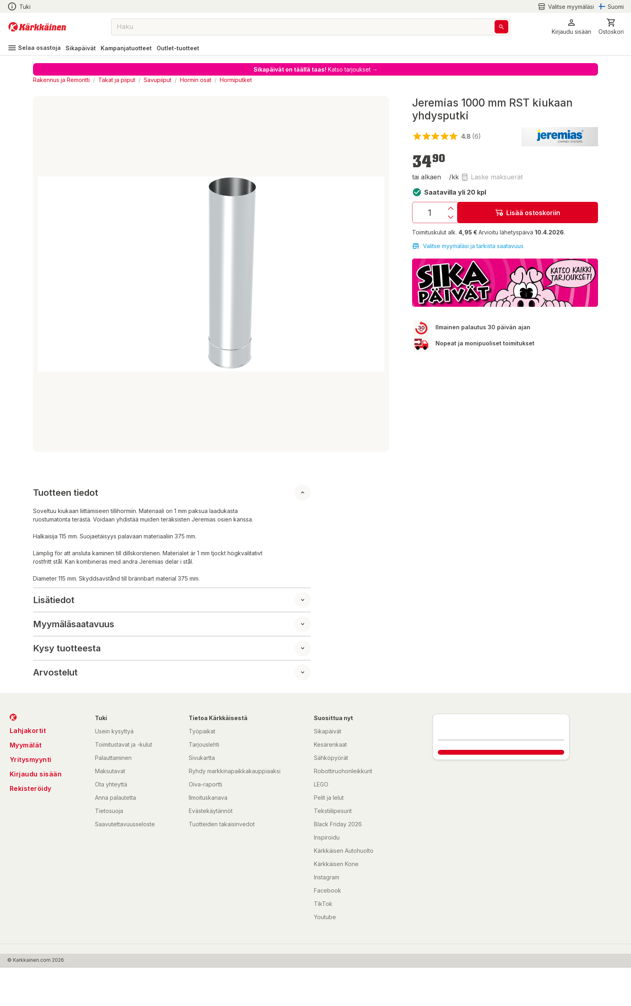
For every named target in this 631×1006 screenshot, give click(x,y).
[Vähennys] (450, 217)
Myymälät (26, 745)
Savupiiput (157, 79)
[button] (571, 26)
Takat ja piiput (116, 79)
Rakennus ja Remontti (61, 79)
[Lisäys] (450, 208)
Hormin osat (195, 79)
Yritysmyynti (31, 760)
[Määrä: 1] (429, 212)
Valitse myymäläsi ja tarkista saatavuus (468, 246)
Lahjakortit (28, 731)
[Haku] (501, 26)
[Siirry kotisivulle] (37, 27)
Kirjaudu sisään (36, 774)
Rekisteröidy (31, 788)
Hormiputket (236, 79)
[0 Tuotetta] (611, 27)
